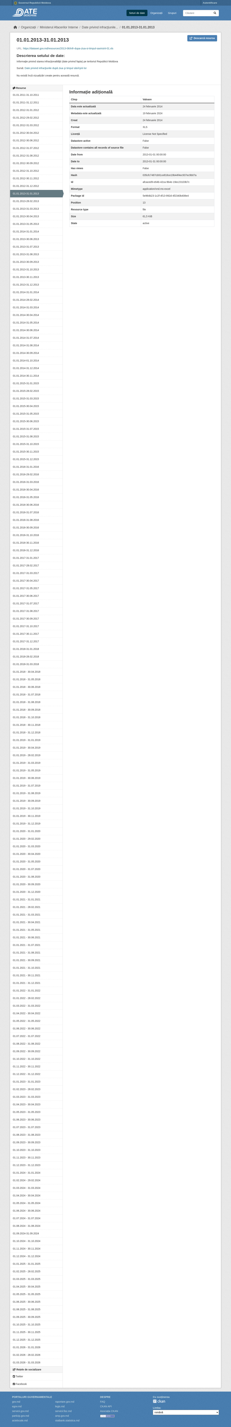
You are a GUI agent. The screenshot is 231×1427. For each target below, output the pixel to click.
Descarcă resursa (202, 38)
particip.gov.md (20, 1415)
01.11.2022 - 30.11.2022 (26, 1066)
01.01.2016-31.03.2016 (26, 482)
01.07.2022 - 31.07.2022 (26, 1036)
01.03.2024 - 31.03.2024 (26, 1187)
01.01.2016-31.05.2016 (26, 497)
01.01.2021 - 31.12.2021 (26, 983)
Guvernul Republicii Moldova (32, 3)
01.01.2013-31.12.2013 (26, 284)
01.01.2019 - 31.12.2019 (26, 823)
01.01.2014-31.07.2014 (26, 337)
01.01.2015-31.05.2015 (26, 413)
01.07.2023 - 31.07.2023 (26, 1127)
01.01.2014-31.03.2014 (26, 307)
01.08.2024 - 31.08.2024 (26, 1225)
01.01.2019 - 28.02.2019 (26, 755)
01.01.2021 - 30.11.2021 (26, 975)
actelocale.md (20, 1420)
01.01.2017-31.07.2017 (26, 603)
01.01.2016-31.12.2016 (26, 550)
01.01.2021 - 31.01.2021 (26, 899)
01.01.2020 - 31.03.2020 (26, 846)
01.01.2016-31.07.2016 (26, 512)
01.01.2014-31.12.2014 (26, 368)
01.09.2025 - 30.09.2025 (26, 1316)
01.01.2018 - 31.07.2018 (26, 694)
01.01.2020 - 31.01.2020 (26, 831)
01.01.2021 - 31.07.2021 (26, 945)
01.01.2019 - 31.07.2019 (26, 785)
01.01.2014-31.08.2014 (26, 345)
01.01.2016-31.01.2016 (26, 466)
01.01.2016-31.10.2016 (26, 535)
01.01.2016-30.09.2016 (26, 527)
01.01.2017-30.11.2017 (26, 633)
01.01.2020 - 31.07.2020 (26, 869)
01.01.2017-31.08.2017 (26, 611)
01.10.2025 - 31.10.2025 (26, 1324)
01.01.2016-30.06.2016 (26, 504)
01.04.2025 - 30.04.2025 (26, 1286)
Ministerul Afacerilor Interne (59, 27)
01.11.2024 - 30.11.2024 (26, 1248)
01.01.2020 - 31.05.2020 (26, 861)
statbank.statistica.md (67, 1420)
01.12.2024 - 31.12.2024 (26, 1256)
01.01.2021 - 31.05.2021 (26, 929)
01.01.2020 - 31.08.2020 (26, 876)
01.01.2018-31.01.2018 (26, 649)
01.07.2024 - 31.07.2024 (26, 1218)
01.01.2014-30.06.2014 (26, 330)
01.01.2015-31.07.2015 (26, 428)
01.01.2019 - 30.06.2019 (26, 778)
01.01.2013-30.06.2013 (26, 239)
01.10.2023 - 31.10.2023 (26, 1150)
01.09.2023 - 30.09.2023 (26, 1142)
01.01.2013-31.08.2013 (26, 254)
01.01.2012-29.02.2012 (26, 117)
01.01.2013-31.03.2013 (26, 208)
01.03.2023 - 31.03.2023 (26, 1096)
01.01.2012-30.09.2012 (26, 163)
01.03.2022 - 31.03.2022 (26, 1005)
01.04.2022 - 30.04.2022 (26, 1013)
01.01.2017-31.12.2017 (26, 641)
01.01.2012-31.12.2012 (26, 186)
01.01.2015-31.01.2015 (26, 383)
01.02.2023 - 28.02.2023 (26, 1089)
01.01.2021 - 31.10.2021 (26, 967)
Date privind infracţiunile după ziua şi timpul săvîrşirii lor (56, 68)
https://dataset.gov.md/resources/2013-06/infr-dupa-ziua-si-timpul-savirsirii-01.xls (68, 48)
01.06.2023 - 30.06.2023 (26, 1119)
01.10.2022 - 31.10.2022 (26, 1058)
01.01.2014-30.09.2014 (26, 353)
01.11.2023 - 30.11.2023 (26, 1157)
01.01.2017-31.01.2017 (26, 557)
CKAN (159, 1401)
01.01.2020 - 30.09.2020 (26, 884)
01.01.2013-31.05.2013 (26, 223)
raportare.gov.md (64, 1401)
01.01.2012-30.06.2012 (26, 140)
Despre (105, 1397)
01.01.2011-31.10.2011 (26, 94)
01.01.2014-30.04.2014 (26, 315)
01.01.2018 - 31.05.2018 (26, 679)
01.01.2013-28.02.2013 (26, 201)
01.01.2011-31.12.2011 (26, 102)
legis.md (60, 1406)
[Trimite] (215, 13)
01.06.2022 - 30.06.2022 (26, 1028)
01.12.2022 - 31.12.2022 (26, 1074)
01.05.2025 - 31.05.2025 (26, 1294)
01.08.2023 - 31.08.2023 (26, 1134)
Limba (156, 1407)
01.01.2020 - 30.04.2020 (26, 853)
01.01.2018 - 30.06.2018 (26, 686)
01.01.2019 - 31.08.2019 (26, 793)
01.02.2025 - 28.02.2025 (26, 1271)
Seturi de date (137, 13)
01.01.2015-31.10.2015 (26, 444)
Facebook (20, 1384)
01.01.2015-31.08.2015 (26, 436)
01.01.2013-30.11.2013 (26, 277)
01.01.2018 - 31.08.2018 (26, 702)
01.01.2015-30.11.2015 (26, 451)
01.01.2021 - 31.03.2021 (26, 914)
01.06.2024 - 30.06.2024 (26, 1210)
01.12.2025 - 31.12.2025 (26, 1339)
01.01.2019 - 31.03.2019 (26, 762)
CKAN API (106, 1406)
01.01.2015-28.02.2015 (26, 390)
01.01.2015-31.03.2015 (26, 398)
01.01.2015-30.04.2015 (26, 406)
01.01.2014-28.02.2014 (26, 299)
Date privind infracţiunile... (100, 27)
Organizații (156, 13)
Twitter (18, 1376)
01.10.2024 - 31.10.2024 (26, 1241)
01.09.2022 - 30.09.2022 (26, 1051)
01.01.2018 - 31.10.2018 (26, 717)
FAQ (102, 1401)
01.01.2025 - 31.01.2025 (26, 1263)
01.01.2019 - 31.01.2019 (26, 740)
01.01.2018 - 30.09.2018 (26, 709)
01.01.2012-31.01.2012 (26, 110)
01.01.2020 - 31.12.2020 (26, 891)
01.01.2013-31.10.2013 (26, 269)
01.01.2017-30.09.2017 (26, 618)
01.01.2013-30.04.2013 (26, 216)
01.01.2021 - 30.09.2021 (26, 960)
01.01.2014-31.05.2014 (26, 322)
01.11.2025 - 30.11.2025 (26, 1332)
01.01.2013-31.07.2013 (26, 246)
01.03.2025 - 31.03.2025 (26, 1279)
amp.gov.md (62, 1415)
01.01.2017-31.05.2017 (26, 588)
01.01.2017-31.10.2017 (26, 626)
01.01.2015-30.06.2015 (26, 421)
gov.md (16, 1401)
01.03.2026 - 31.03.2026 (26, 1362)
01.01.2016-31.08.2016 (26, 519)
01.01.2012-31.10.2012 (26, 170)
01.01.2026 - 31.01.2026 (26, 1347)
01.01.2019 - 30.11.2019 (26, 816)
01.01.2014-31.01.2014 (26, 231)
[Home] (15, 27)
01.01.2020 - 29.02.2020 (26, 838)
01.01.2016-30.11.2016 (26, 542)
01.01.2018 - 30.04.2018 (26, 671)
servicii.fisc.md (63, 1411)
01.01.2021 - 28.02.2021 (26, 907)
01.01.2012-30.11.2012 (26, 178)
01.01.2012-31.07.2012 (26, 148)
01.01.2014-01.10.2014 (26, 360)
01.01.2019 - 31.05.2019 (26, 770)
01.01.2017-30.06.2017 (26, 595)
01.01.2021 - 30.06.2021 (26, 937)
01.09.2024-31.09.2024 (26, 1233)
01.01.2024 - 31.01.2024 (26, 1172)
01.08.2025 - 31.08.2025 (26, 1309)
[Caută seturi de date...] (201, 13)
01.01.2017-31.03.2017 (26, 573)
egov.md (17, 1406)
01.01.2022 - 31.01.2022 (26, 990)
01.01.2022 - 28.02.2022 (26, 998)
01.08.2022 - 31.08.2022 (26, 1043)
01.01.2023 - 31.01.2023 (26, 1081)
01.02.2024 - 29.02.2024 (26, 1180)
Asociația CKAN (109, 1411)
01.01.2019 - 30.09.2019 (26, 800)
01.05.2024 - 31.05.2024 (26, 1203)
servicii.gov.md (20, 1411)
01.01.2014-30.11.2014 (26, 375)
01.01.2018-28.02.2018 (26, 656)
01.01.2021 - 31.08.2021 (26, 952)
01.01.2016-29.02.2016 (26, 474)
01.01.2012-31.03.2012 (26, 125)
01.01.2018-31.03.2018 (26, 664)
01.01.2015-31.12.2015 (26, 459)
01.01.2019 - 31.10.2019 (26, 808)
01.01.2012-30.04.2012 (26, 132)
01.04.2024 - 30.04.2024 (26, 1195)
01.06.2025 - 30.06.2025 (26, 1301)
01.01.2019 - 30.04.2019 (26, 747)
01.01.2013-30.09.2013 (26, 261)
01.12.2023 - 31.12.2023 (26, 1165)
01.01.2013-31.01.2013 (138, 27)
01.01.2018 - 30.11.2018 (26, 724)
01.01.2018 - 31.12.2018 (26, 732)
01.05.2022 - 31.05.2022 (26, 1020)
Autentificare (210, 2)
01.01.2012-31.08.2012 (26, 155)
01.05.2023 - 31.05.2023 (26, 1112)
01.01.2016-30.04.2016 (26, 489)
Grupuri (172, 13)
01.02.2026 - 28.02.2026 (26, 1354)
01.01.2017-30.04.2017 (26, 580)
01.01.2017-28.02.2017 (26, 565)
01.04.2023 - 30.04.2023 (26, 1104)
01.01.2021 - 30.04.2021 (26, 922)
